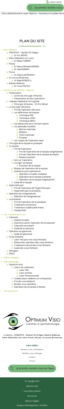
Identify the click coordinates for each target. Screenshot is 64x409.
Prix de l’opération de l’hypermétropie (32, 188)
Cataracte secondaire (24, 225)
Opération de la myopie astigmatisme (37, 179)
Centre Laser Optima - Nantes (30, 13)
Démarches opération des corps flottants (33, 242)
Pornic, (31, 337)
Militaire (23, 132)
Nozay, (38, 337)
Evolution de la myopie (30, 165)
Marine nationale (27, 129)
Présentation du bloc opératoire (29, 98)
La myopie (14, 146)
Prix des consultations (24, 281)
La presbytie (15, 199)
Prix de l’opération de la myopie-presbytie (39, 154)
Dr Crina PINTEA (22, 86)
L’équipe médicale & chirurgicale (24, 101)
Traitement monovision (25, 204)
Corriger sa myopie (23, 162)
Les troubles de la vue (15, 214)
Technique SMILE (27, 120)
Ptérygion (13, 250)
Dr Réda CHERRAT (22, 60)
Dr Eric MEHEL (21, 55)
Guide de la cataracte (24, 228)
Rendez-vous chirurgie (32, 353)
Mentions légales (32, 401)
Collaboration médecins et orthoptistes (32, 278)
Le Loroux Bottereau (19, 77)
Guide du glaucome (23, 234)
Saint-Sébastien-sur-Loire (21, 58)
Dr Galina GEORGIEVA (24, 74)
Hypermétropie (16, 185)
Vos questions (11, 291)
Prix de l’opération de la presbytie (30, 202)
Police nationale (26, 134)
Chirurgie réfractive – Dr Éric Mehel (31, 104)
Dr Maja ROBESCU (22, 80)
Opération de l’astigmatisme (22, 193)
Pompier (23, 137)
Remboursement (27, 157)
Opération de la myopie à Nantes (29, 286)
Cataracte (13, 217)
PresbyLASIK (20, 210)
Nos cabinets (8, 13)
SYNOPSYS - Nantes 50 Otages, (29, 335)
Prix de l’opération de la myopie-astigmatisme (41, 151)
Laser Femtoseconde (29, 275)
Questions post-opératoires (27, 171)
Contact (32, 357)
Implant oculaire (22, 220)
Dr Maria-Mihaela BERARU (26, 66)
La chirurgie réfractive (19, 106)
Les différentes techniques (26, 112)
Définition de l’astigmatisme (27, 196)
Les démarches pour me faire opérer (31, 123)
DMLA (12, 253)
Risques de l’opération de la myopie (31, 168)
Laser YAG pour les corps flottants (30, 239)
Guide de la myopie (23, 182)
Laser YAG (24, 270)
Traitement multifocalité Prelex (29, 207)
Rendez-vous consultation (32, 349)
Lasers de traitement (24, 267)
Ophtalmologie (11, 261)
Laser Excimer (25, 272)
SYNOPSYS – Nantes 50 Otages (23, 52)
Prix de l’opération (22, 148)
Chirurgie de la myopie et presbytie (25, 143)
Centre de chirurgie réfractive (28, 95)
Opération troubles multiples (33, 174)
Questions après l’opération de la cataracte (34, 222)
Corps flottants (16, 236)
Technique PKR (26, 115)
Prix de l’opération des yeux (27, 109)
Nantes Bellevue (17, 83)
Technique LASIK (27, 118)
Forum (32, 361)
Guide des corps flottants (26, 248)
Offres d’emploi (11, 257)
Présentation (15, 93)
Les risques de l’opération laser (29, 140)
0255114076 (53, 2)
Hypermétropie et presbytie (27, 190)
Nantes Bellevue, (52, 335)
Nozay (12, 63)
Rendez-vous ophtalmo (25, 284)
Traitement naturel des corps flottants (32, 245)
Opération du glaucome (20, 231)
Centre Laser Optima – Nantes (19, 90)
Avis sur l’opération (23, 160)
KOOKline (43, 405)
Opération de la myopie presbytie (35, 176)
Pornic (12, 72)
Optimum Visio (16, 264)
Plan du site (32, 396)
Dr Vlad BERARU (21, 69)
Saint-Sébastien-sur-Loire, (15, 337)
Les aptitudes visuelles (24, 126)
